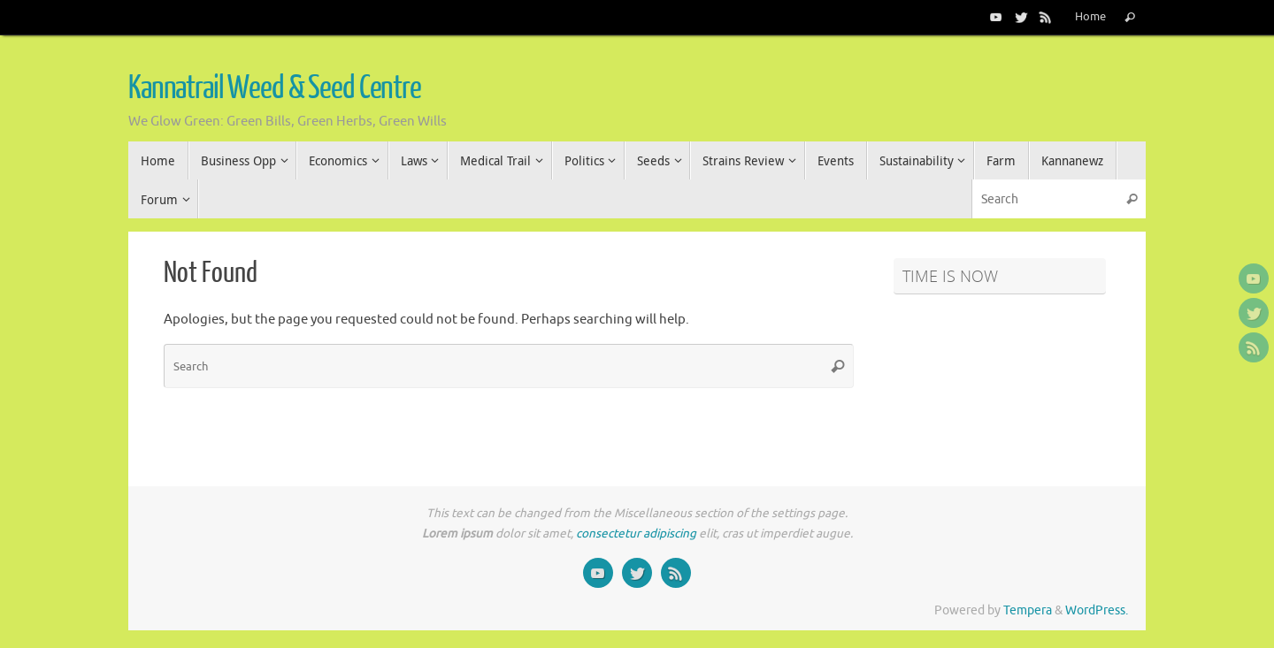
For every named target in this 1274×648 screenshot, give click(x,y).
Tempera (1027, 610)
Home (1090, 17)
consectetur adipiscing (636, 533)
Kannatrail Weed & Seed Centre (274, 88)
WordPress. (1096, 610)
